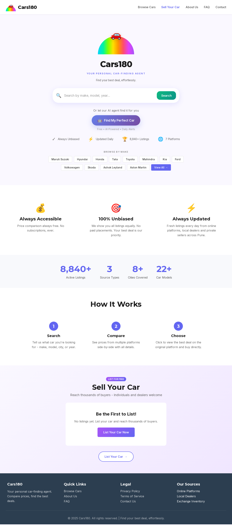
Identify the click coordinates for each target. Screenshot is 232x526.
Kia (165, 160)
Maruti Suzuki (60, 160)
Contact (221, 7)
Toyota (130, 160)
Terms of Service (132, 498)
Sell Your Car (170, 7)
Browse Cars (147, 7)
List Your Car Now (116, 434)
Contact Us (128, 503)
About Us (192, 7)
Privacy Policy (130, 493)
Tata (115, 160)
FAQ (207, 7)
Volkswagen (72, 168)
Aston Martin (138, 168)
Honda (100, 160)
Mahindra (148, 160)
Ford (178, 160)
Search (165, 97)
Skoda (92, 168)
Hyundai (82, 160)
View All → (161, 168)
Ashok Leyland (112, 168)
